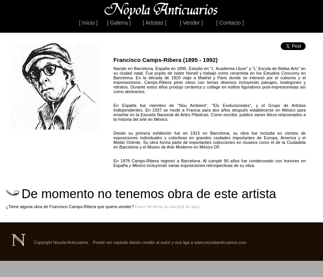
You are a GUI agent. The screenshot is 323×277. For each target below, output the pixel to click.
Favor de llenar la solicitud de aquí (167, 206)
